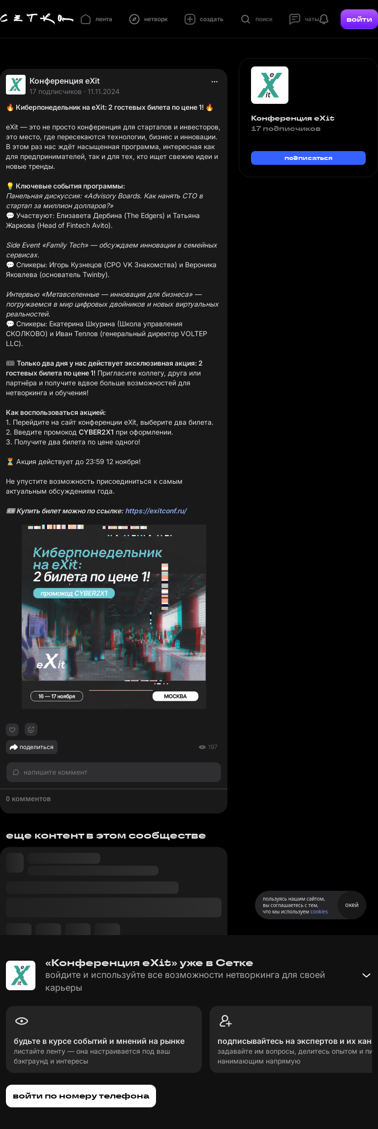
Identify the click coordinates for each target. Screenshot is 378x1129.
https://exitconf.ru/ (155, 510)
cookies (319, 911)
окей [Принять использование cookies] (351, 905)
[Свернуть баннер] (366, 975)
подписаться (308, 158)
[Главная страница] (37, 19)
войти (359, 19)
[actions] (214, 82)
